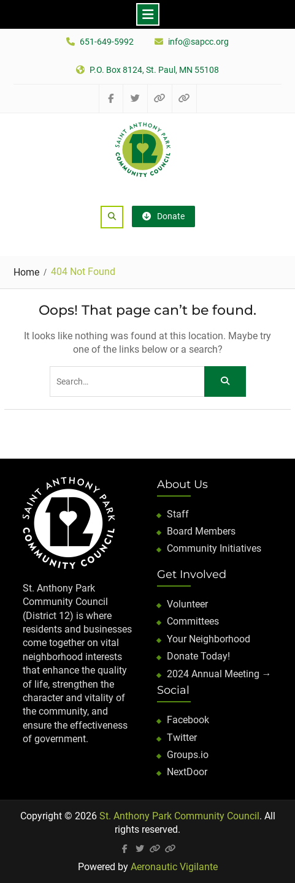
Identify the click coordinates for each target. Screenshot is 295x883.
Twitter (182, 737)
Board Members (201, 531)
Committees (193, 621)
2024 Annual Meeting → (219, 674)
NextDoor (187, 772)
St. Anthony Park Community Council (179, 816)
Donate (163, 216)
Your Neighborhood (208, 639)
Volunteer (187, 604)
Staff (178, 514)
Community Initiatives (214, 548)
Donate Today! (198, 656)
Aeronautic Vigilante (174, 867)
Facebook (188, 720)
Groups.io (188, 755)
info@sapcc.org (198, 42)
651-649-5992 (107, 42)
